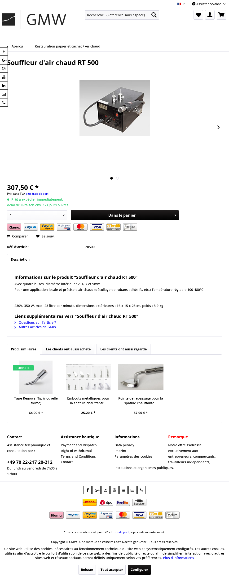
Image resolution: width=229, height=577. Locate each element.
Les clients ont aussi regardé (123, 349)
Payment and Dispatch (79, 445)
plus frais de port (37, 194)
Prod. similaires (23, 349)
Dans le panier (142, 214)
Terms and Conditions (78, 456)
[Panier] (221, 15)
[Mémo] (198, 15)
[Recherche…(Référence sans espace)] (122, 15)
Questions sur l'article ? (35, 322)
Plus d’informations (178, 557)
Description (20, 259)
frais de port (121, 532)
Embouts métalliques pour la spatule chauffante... (88, 400)
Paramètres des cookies (133, 456)
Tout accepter (112, 569)
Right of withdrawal (76, 450)
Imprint (120, 450)
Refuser (87, 569)
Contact (67, 462)
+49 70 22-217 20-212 (30, 462)
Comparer (17, 236)
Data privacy (124, 445)
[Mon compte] (210, 15)
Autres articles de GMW (35, 327)
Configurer (139, 569)
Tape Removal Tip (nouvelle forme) (36, 400)
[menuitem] (122, 15)
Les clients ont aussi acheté (68, 349)
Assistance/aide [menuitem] (207, 4)
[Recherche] (154, 15)
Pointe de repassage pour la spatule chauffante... (140, 400)
